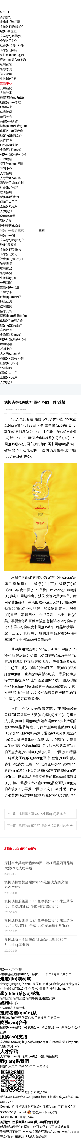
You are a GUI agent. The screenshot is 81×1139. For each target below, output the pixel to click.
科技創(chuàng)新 (12, 55)
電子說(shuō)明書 (12, 164)
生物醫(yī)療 (8, 78)
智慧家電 (6, 64)
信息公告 (6, 116)
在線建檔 (6, 159)
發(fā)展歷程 (8, 31)
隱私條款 (6, 1097)
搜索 (42, 230)
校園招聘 (6, 192)
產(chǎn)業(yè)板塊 (20, 993)
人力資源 (6, 211)
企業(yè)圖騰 (8, 50)
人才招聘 (9, 1051)
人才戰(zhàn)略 (10, 178)
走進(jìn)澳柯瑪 (15, 978)
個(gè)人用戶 (8, 201)
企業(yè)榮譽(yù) (11, 36)
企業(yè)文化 (8, 40)
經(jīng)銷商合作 (11, 135)
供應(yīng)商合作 (11, 130)
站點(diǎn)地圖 (36, 1097)
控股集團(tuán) (10, 225)
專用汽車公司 (63, 974)
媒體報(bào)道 (9, 287)
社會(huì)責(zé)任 (12, 45)
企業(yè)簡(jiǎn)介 (12, 26)
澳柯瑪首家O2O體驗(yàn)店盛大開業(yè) (46, 825)
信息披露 (6, 111)
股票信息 (6, 107)
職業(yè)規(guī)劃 (12, 182)
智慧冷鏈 (6, 74)
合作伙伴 (6, 140)
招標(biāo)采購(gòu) (13, 126)
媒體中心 (9, 1003)
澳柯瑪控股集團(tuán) (15, 974)
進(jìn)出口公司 (42, 974)
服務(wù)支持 (13, 1036)
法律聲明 (19, 1097)
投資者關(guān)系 (18, 1012)
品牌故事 (6, 92)
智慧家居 (6, 69)
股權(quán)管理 (10, 102)
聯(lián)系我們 (14, 1061)
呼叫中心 (6, 168)
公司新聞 (6, 88)
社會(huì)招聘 (9, 187)
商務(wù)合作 (13, 1022)
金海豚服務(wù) (10, 149)
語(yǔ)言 (5, 220)
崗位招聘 (52, 1056)
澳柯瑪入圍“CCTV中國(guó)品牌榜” (42, 814)
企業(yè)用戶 (8, 206)
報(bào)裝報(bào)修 (13, 154)
